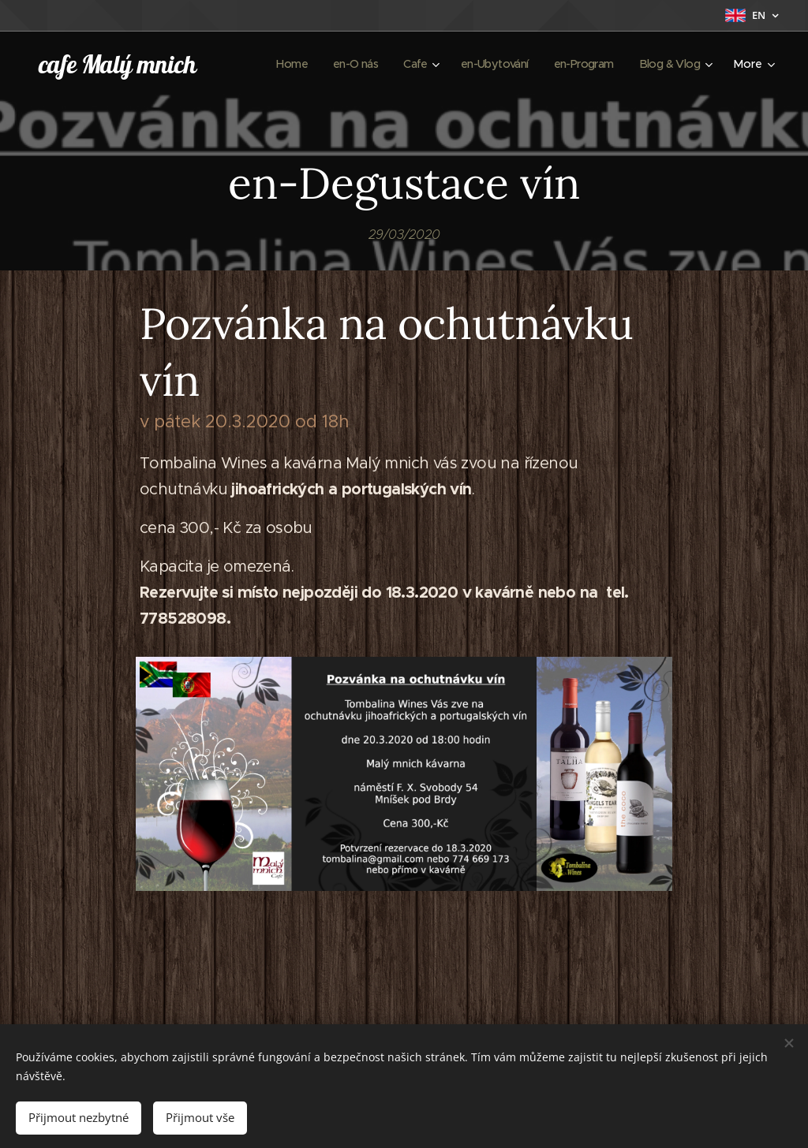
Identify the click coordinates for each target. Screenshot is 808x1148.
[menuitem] (274, 64)
